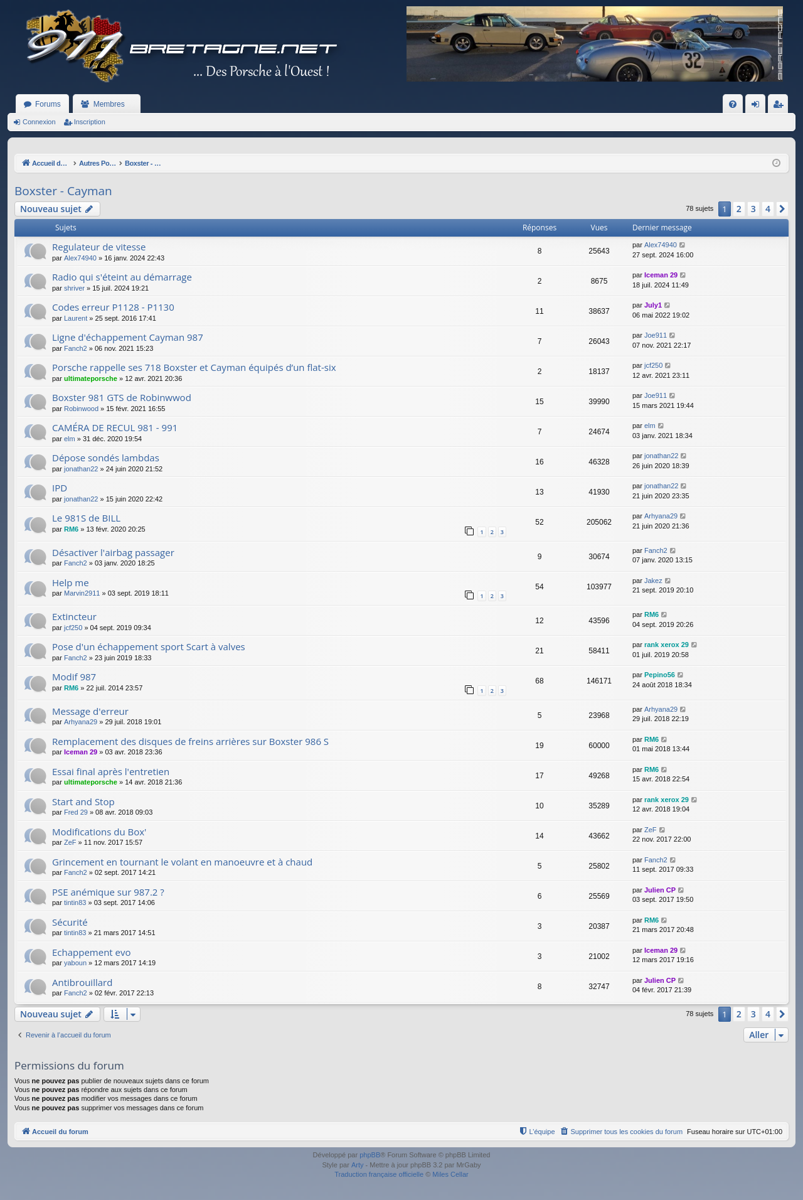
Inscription (89, 122)
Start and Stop (83, 801)
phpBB (369, 1155)
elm (69, 438)
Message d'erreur (90, 711)
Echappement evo (91, 952)
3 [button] (753, 209)
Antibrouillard (82, 982)
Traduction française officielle (378, 1174)
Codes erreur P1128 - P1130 (113, 307)
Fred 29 (76, 812)
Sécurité (70, 922)
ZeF (70, 842)
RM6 (71, 529)
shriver (74, 288)
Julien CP (660, 890)
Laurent (75, 318)
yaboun (75, 963)
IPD (59, 487)
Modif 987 (74, 676)
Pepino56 (659, 674)
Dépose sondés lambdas (105, 457)
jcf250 (653, 365)
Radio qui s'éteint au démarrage (122, 277)
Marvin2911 (82, 593)
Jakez (653, 580)
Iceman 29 (661, 275)
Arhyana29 (661, 516)
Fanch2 (75, 348)
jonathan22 (81, 469)
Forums (48, 104)
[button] (782, 209)
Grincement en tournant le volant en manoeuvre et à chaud (182, 861)
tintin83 (75, 902)
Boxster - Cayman (63, 191)
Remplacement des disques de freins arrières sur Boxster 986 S (190, 741)
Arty (357, 1165)
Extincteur (74, 616)
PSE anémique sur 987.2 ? (108, 892)
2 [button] (739, 209)
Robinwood (81, 408)
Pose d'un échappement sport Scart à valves (148, 646)
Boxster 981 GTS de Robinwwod (121, 397)
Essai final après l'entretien (110, 771)
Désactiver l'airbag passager (113, 552)
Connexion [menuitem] (758, 107)
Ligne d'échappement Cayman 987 (127, 337)
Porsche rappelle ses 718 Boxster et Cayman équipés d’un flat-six (194, 367)
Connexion (39, 122)
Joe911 (655, 335)
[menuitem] (732, 104)
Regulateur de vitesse (99, 246)
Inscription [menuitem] (780, 107)
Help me (70, 582)
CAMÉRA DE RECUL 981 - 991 (115, 427)
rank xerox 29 (666, 644)
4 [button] (767, 209)
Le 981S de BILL (86, 518)
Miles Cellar (450, 1174)
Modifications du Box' (99, 831)
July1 (653, 305)
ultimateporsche (90, 378)
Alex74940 (80, 258)
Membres (109, 104)
